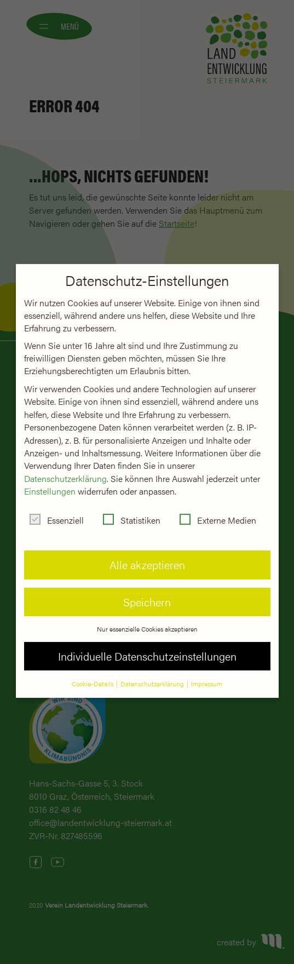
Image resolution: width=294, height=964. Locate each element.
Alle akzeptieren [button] (147, 555)
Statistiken (131, 510)
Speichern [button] (147, 592)
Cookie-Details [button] (93, 674)
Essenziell (57, 510)
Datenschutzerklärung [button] (153, 674)
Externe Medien (218, 510)
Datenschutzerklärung (65, 468)
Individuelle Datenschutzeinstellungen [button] (147, 647)
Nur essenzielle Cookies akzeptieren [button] (147, 619)
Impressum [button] (206, 674)
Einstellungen (50, 481)
